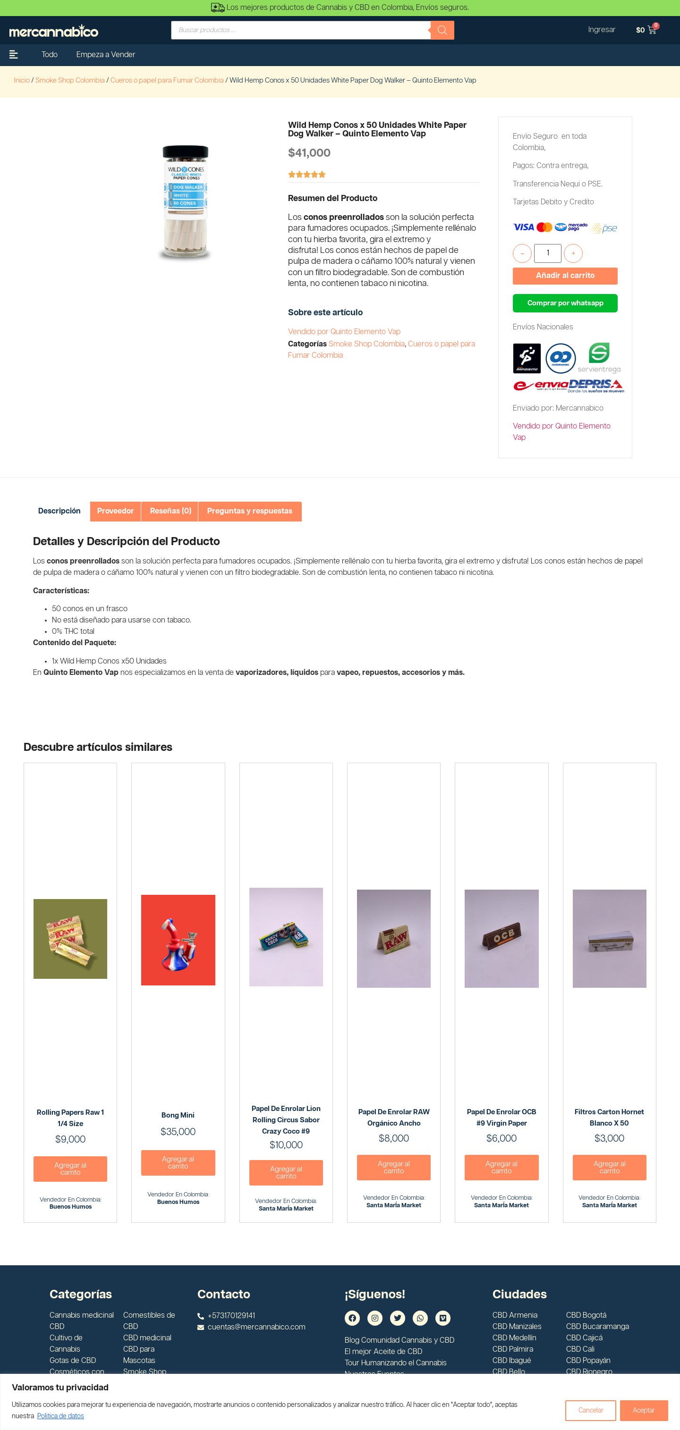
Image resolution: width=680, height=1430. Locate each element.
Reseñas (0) (170, 511)
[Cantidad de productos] (547, 253)
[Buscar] (442, 30)
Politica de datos (60, 1416)
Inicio (22, 80)
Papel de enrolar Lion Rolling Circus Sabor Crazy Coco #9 (286, 1120)
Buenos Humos (71, 1207)
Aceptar (643, 1410)
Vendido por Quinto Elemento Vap (344, 332)
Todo (50, 55)
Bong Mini (178, 1115)
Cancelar (588, 1410)
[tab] (59, 511)
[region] (340, 1402)
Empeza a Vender (106, 55)
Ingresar (601, 30)
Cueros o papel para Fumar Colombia (167, 80)
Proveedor (115, 511)
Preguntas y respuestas (249, 511)
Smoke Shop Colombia (70, 80)
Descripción (59, 511)
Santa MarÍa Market (286, 1209)
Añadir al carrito (565, 276)
